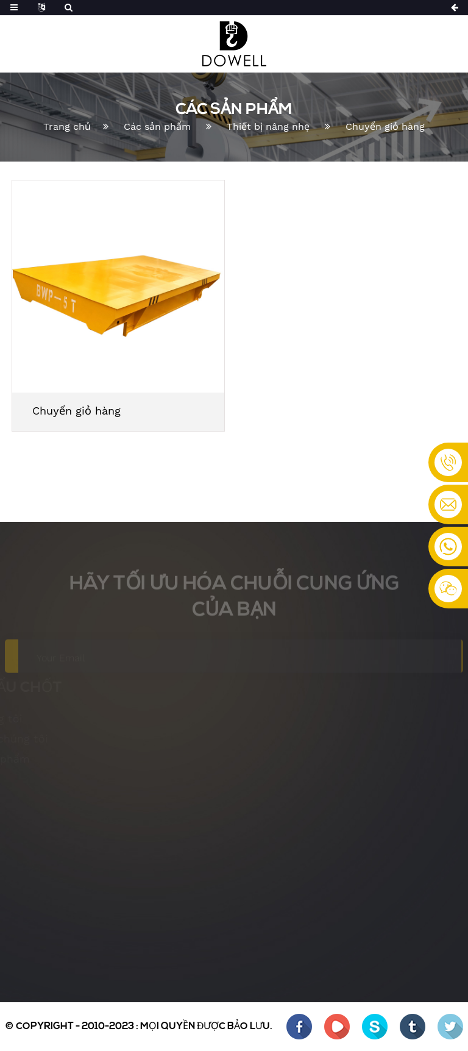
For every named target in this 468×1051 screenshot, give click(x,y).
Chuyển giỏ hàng (385, 126)
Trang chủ (67, 126)
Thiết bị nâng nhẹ (268, 126)
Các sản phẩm (157, 126)
